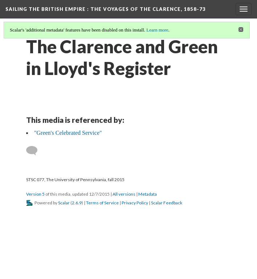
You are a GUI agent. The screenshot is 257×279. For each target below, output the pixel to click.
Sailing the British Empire (105, 9)
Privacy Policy (135, 202)
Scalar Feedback (166, 202)
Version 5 (35, 194)
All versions (124, 194)
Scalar (64, 202)
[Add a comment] (35, 150)
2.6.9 (77, 202)
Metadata (147, 194)
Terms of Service (102, 202)
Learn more (157, 30)
